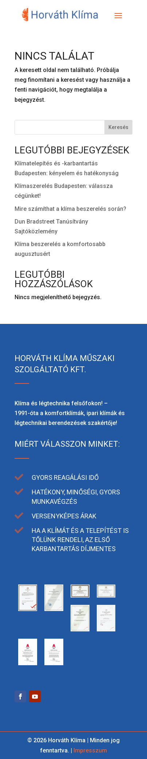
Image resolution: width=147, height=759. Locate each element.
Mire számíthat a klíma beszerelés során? (70, 208)
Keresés (118, 127)
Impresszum (90, 750)
